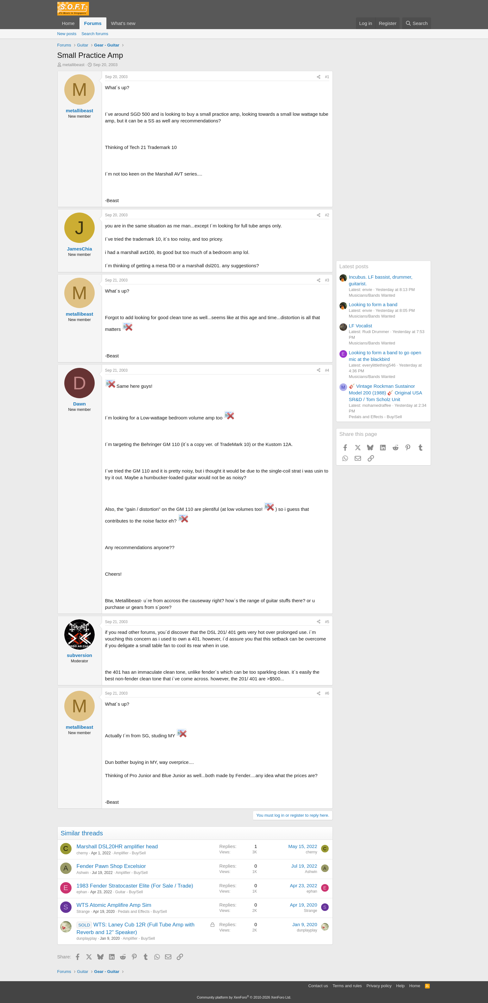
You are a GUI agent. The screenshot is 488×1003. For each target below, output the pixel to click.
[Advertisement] (383, 166)
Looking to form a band (373, 304)
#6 (327, 693)
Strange (83, 911)
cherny (82, 853)
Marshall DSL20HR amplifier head (117, 847)
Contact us (318, 985)
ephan (82, 892)
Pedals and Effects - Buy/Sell (142, 911)
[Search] (416, 23)
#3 (327, 280)
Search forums (94, 33)
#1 (327, 77)
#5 (327, 622)
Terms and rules (347, 985)
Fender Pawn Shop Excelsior (111, 866)
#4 (327, 370)
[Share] (318, 77)
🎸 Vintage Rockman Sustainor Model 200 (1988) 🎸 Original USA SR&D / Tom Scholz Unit (385, 392)
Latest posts (354, 266)
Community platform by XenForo (244, 997)
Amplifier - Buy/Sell (130, 853)
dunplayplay (87, 938)
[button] (140, 23)
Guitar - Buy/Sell (129, 892)
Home (68, 23)
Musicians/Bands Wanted (372, 295)
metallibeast (73, 64)
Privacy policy (378, 985)
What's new (123, 23)
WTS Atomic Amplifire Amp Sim (114, 905)
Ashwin (83, 872)
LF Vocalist (360, 325)
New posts (67, 33)
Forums (93, 23)
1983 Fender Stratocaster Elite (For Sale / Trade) (135, 886)
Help (400, 985)
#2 (327, 215)
